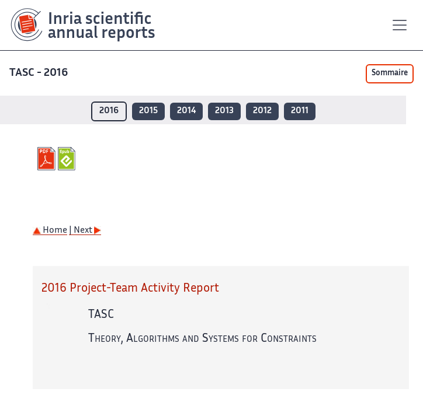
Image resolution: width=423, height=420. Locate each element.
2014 (186, 111)
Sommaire (390, 73)
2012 (262, 111)
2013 (224, 111)
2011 (299, 111)
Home (50, 231)
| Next (85, 231)
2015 (148, 111)
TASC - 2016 (38, 73)
